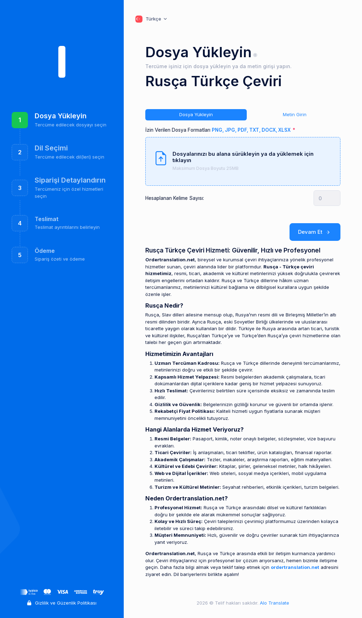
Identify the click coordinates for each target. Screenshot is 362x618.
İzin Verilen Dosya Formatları (218, 130)
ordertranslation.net (295, 567)
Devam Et (315, 232)
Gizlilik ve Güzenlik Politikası (62, 603)
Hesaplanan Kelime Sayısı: (174, 198)
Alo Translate (273, 603)
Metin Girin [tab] (294, 114)
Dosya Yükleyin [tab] (196, 114)
